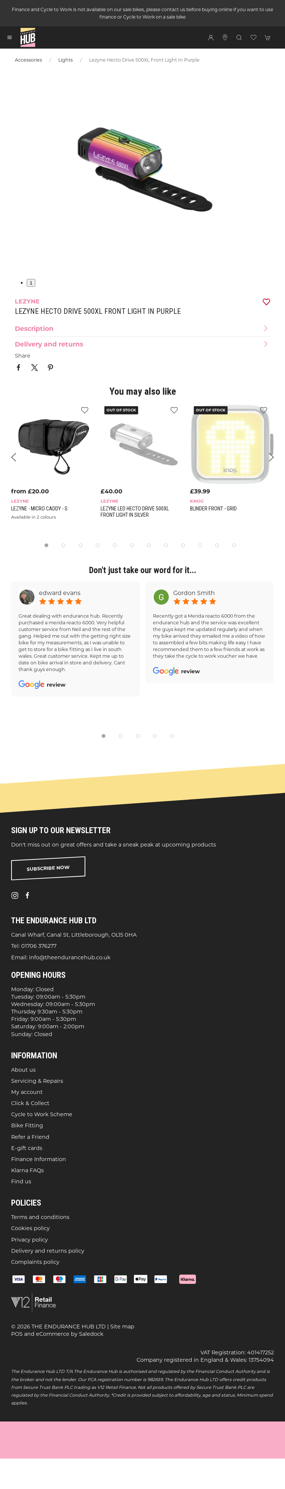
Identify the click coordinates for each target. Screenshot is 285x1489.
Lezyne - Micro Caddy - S (39, 508)
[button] (9, 37)
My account (27, 1092)
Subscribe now (48, 868)
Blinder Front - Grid (213, 508)
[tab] (46, 545)
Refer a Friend (30, 1137)
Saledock (91, 1334)
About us (23, 1069)
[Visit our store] (225, 37)
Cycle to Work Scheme (41, 1114)
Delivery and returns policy (47, 1251)
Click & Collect (30, 1103)
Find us (21, 1181)
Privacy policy (29, 1239)
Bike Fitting (27, 1125)
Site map (122, 1326)
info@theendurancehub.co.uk (70, 957)
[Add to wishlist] (174, 409)
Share (22, 355)
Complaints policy (35, 1262)
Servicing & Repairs (37, 1081)
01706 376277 (38, 946)
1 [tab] (31, 283)
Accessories (28, 60)
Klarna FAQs (27, 1170)
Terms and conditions (40, 1217)
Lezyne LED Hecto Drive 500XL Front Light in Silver (135, 511)
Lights (65, 60)
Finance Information (38, 1159)
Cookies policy (30, 1228)
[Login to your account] (211, 37)
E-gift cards (26, 1148)
